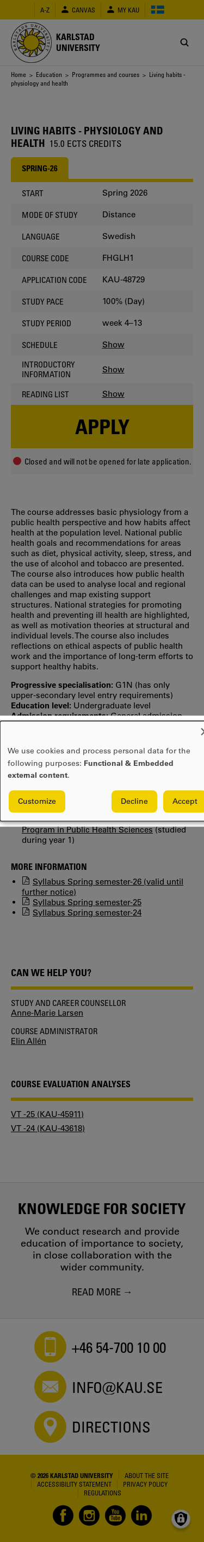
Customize (37, 801)
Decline (134, 801)
